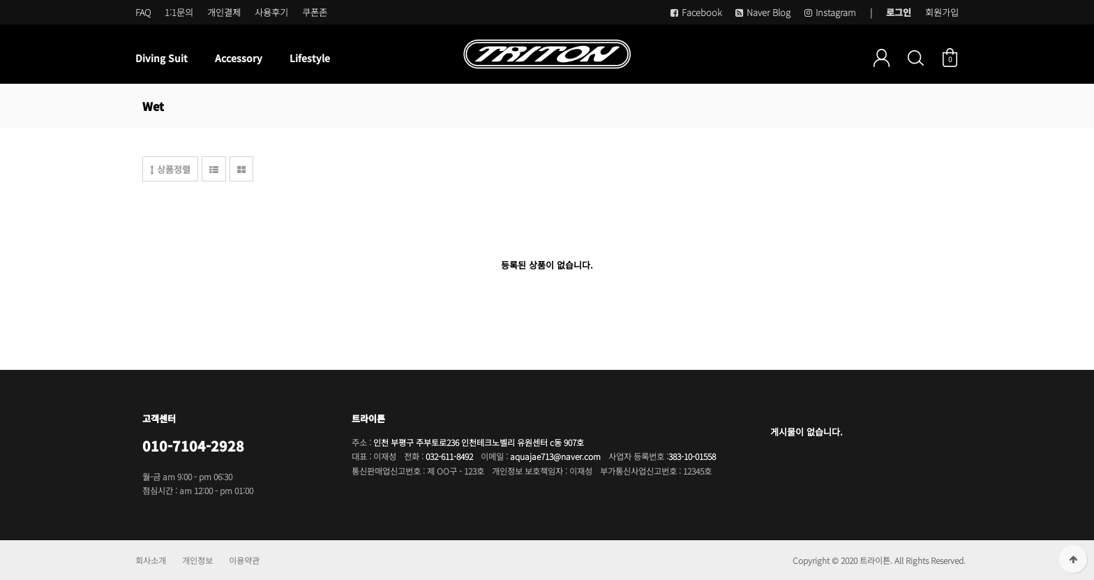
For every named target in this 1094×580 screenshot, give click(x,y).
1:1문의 (179, 12)
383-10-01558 (692, 456)
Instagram (830, 12)
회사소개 (150, 560)
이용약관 (244, 560)
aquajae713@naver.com (555, 456)
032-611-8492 (449, 456)
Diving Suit (161, 58)
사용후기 (271, 12)
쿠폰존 (314, 12)
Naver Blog (762, 12)
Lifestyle (310, 58)
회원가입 (942, 12)
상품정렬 (170, 169)
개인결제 (224, 12)
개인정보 (197, 560)
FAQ (143, 12)
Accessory (238, 58)
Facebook (695, 12)
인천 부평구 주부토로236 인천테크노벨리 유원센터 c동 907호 (478, 442)
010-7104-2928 (193, 446)
